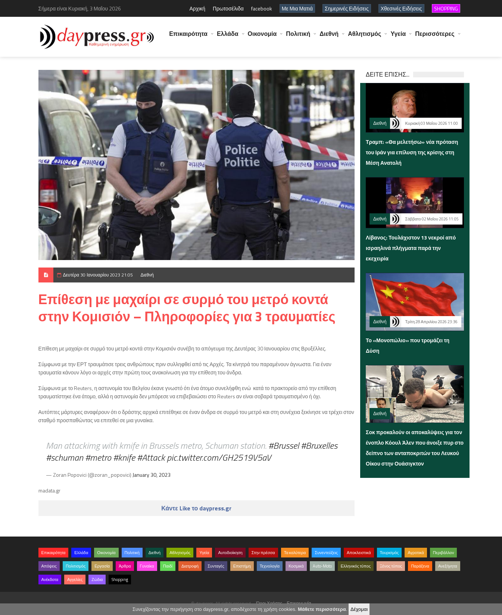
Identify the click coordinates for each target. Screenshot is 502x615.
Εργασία (102, 566)
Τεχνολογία (270, 566)
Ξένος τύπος (391, 566)
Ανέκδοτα (50, 579)
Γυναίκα (147, 566)
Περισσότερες (434, 37)
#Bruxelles (319, 445)
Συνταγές (216, 566)
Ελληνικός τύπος (356, 566)
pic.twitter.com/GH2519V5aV (219, 457)
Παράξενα (420, 566)
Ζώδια (97, 579)
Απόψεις (49, 566)
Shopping (120, 579)
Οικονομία (262, 37)
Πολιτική (298, 37)
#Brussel (283, 445)
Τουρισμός (389, 553)
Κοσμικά (296, 566)
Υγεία (398, 37)
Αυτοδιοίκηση (230, 553)
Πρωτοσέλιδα (228, 8)
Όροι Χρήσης (269, 603)
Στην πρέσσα (263, 553)
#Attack (151, 457)
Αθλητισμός (364, 37)
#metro (98, 457)
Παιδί (167, 566)
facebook (261, 8)
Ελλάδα (227, 37)
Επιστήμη (242, 566)
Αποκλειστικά (359, 553)
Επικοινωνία (299, 603)
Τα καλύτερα (295, 553)
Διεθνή (329, 37)
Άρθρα (125, 566)
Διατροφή (190, 566)
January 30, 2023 (151, 475)
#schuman (64, 457)
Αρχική (197, 8)
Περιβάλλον (443, 553)
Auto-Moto (322, 566)
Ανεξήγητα (447, 566)
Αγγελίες (74, 579)
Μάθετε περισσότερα (322, 609)
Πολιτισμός (75, 566)
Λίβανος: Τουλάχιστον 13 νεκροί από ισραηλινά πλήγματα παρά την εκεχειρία (411, 248)
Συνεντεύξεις (326, 553)
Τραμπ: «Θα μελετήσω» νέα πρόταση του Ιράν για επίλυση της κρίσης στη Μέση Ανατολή (412, 152)
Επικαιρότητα (188, 37)
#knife (124, 457)
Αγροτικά (416, 553)
